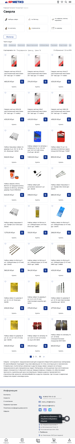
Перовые (54, 45)
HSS (5, 45)
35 (40, 357)
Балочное (21, 45)
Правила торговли (10, 405)
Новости (7, 398)
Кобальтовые (44, 45)
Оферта (6, 411)
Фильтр (10, 37)
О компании (8, 401)
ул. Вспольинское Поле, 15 (49, 427)
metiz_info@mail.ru (48, 402)
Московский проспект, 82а (49, 429)
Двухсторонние (32, 45)
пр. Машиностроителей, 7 (49, 424)
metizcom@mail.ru (48, 406)
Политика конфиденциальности (15, 408)
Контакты (7, 395)
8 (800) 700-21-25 (49, 397)
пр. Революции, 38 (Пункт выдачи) (52, 435)
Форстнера (63, 45)
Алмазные (12, 45)
